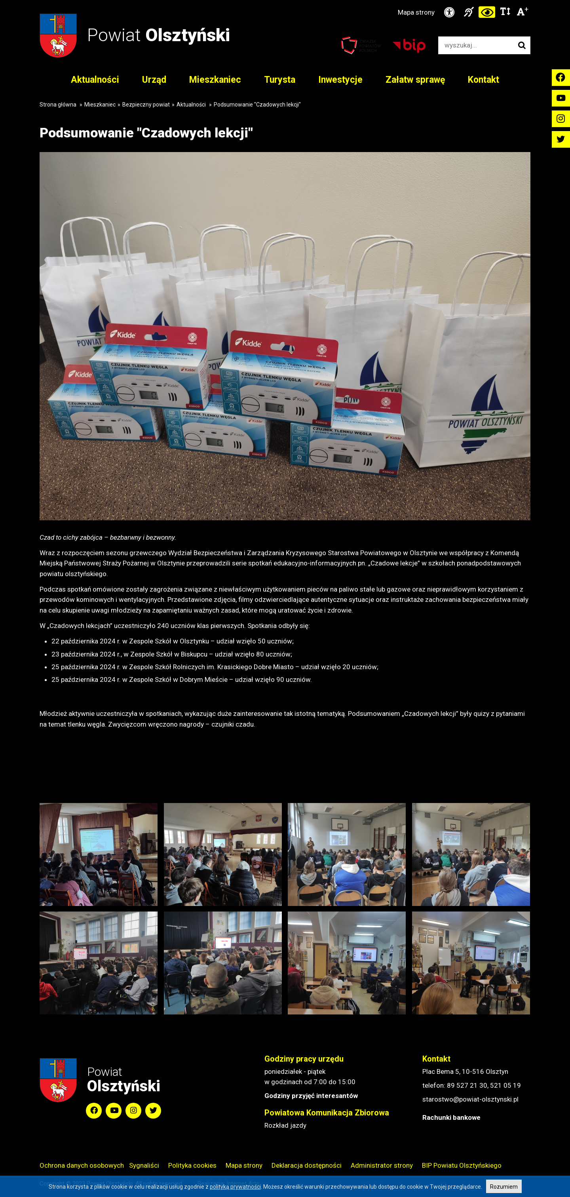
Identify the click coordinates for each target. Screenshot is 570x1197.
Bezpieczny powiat (146, 104)
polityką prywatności (235, 1187)
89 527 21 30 (467, 1085)
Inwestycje (340, 79)
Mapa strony (416, 12)
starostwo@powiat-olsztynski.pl (470, 1099)
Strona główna (58, 104)
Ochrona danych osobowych (82, 1165)
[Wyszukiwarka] (476, 45)
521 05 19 (505, 1085)
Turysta (279, 79)
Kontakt (483, 79)
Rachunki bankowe (451, 1117)
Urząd (154, 79)
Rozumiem (504, 1187)
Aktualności (95, 79)
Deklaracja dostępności (307, 1165)
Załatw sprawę (415, 79)
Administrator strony (382, 1165)
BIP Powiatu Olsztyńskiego (462, 1165)
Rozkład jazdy (285, 1125)
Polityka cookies (192, 1165)
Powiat (158, 35)
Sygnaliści (144, 1165)
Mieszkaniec (215, 79)
